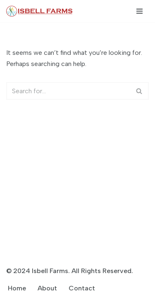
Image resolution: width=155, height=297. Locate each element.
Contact (82, 288)
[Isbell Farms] (41, 11)
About (47, 288)
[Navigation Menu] (139, 11)
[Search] (68, 91)
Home (17, 288)
